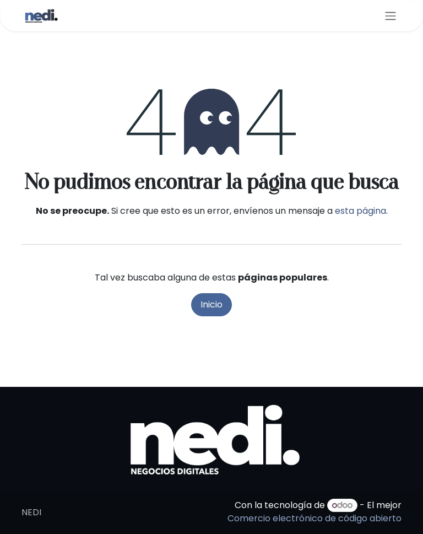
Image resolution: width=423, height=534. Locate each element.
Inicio (211, 304)
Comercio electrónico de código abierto (314, 518)
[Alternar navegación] (390, 15)
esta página (360, 210)
